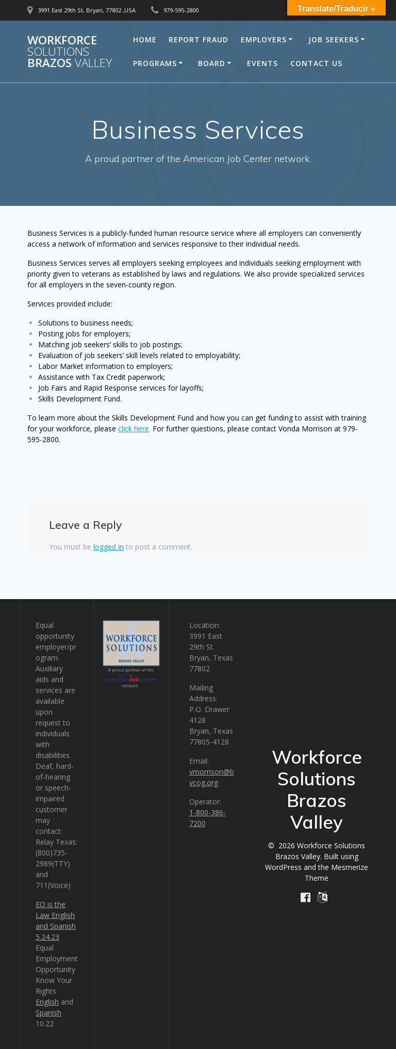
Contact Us (316, 63)
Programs (155, 63)
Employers (264, 39)
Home (145, 39)
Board (211, 63)
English (47, 1002)
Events (262, 63)
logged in (108, 547)
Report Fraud (198, 39)
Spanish (48, 1013)
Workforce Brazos (69, 52)
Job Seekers (333, 39)
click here (133, 428)
